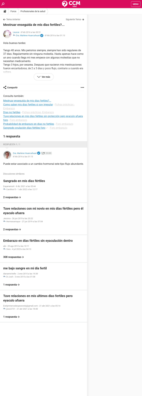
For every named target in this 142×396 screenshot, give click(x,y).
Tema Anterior (13, 19)
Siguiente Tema (73, 19)
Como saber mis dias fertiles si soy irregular (28, 104)
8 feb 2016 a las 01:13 (55, 35)
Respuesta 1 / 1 (11, 144)
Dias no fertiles (11, 112)
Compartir (12, 87)
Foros (13, 11)
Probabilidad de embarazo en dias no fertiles (28, 123)
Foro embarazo (18, 120)
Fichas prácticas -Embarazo (38, 112)
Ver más (45, 77)
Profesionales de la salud (32, 11)
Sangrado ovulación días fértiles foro (24, 127)
